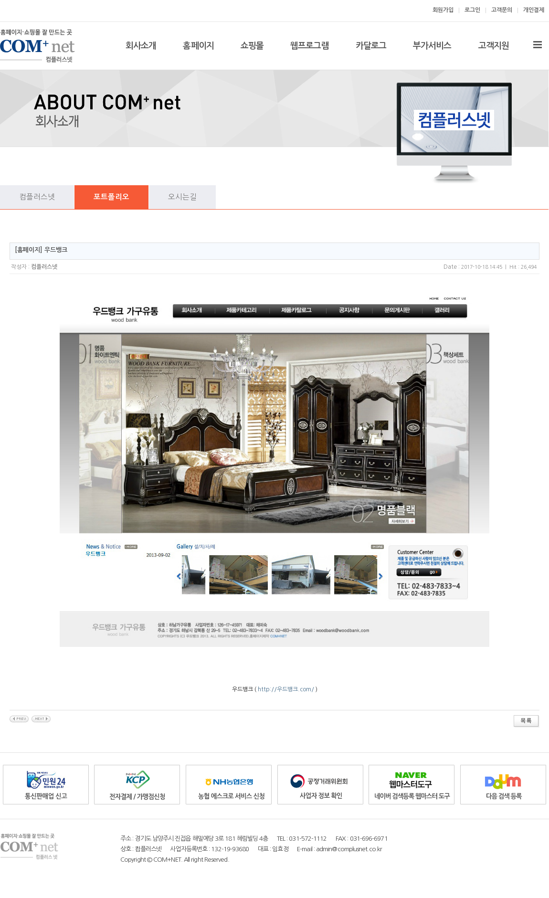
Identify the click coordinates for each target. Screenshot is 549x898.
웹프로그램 (309, 46)
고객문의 (501, 10)
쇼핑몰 (252, 46)
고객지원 (493, 46)
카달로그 (371, 46)
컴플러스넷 (37, 197)
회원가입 (443, 10)
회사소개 (141, 46)
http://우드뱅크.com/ (286, 689)
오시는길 (182, 197)
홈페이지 (198, 46)
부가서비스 (432, 46)
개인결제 (533, 10)
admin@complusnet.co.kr (349, 849)
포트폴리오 (111, 197)
